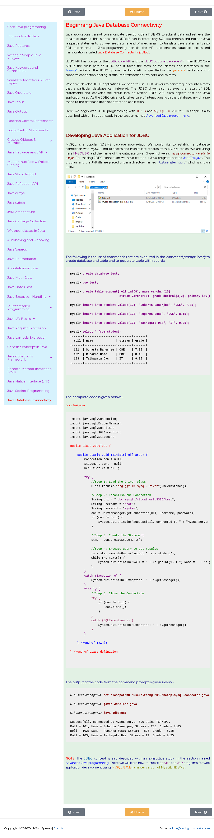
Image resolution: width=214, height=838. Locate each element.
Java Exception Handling (30, 296)
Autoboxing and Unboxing (28, 240)
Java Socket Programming (28, 391)
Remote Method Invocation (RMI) (29, 370)
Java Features (18, 46)
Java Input (15, 102)
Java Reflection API (22, 184)
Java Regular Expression (26, 328)
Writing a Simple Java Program (24, 56)
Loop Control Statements (27, 130)
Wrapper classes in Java (26, 231)
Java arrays (15, 193)
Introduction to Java (23, 36)
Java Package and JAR (28, 152)
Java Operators (19, 93)
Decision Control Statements (30, 121)
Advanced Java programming (87, 763)
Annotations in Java (22, 268)
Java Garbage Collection (26, 221)
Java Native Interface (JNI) (28, 381)
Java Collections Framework (30, 358)
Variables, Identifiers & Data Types (28, 81)
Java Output (17, 111)
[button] (30, 141)
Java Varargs (17, 249)
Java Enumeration (21, 259)
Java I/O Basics (22, 318)
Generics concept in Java (27, 347)
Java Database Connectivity (29, 400)
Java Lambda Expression (27, 337)
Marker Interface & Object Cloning (28, 163)
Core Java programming (26, 27)
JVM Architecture (21, 212)
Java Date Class (19, 287)
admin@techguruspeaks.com (189, 828)
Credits (58, 828)
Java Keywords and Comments (22, 69)
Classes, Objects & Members (30, 141)
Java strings (16, 202)
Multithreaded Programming (30, 307)
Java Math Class (19, 278)
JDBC (88, 758)
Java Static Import (21, 174)
